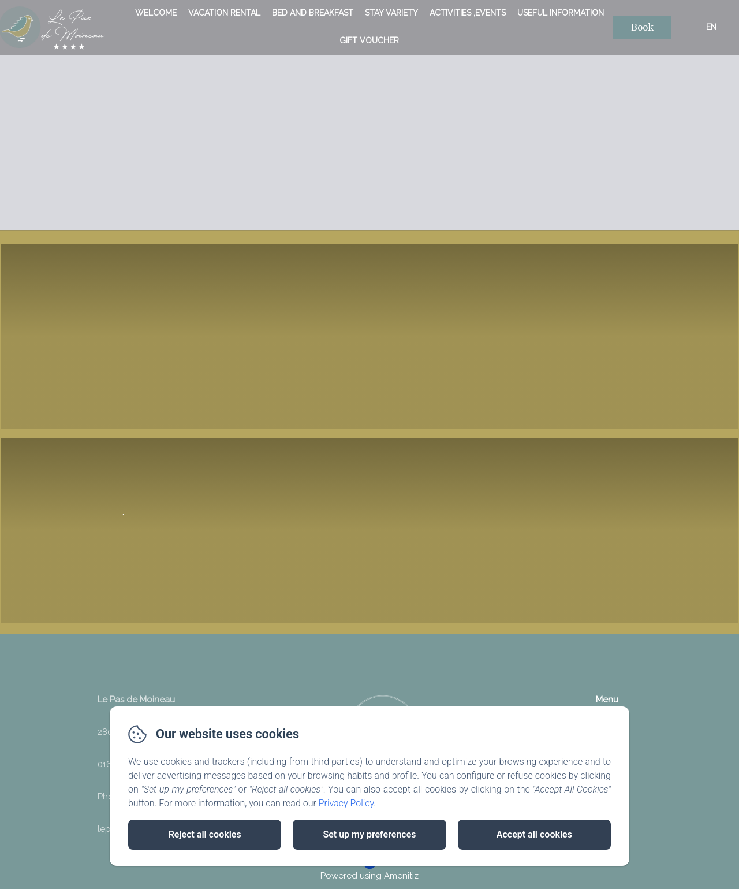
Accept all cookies (534, 834)
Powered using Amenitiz (369, 877)
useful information (560, 12)
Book (642, 28)
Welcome (156, 12)
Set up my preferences (369, 834)
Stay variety (391, 12)
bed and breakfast (312, 12)
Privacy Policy (346, 803)
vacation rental (224, 12)
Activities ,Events (468, 12)
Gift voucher (369, 40)
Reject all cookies (205, 834)
